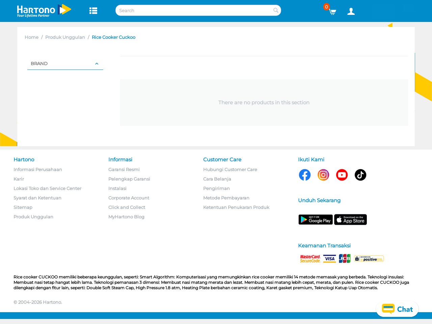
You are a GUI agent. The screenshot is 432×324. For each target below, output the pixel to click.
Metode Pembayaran (226, 197)
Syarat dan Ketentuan (37, 197)
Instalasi (117, 188)
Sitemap (23, 207)
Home (31, 37)
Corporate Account (128, 197)
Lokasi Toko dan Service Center (47, 188)
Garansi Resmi (124, 169)
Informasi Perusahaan (38, 169)
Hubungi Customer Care (230, 169)
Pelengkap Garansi (129, 179)
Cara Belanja (217, 179)
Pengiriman (216, 188)
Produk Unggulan (65, 37)
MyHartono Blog (126, 216)
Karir (19, 179)
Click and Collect (126, 207)
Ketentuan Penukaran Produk (236, 207)
